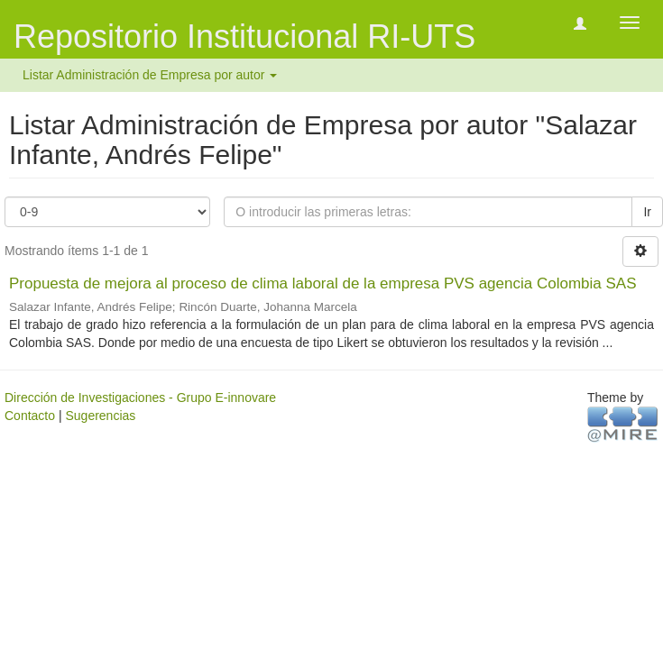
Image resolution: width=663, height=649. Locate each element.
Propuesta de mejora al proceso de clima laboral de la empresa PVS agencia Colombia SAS (323, 283)
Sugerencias (100, 415)
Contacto (30, 415)
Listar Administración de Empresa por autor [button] (150, 75)
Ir (647, 212)
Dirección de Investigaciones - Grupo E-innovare (140, 397)
